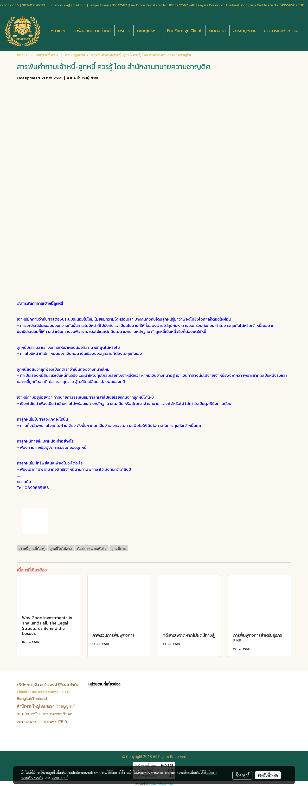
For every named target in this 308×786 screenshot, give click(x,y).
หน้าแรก (58, 30)
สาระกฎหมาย (245, 30)
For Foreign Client (184, 30)
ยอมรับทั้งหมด (268, 775)
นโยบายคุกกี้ (59, 777)
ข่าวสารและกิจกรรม (281, 30)
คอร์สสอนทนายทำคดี (92, 30)
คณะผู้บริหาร (148, 30)
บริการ (124, 30)
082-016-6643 (33, 5)
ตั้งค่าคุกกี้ (242, 775)
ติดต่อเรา (217, 30)
